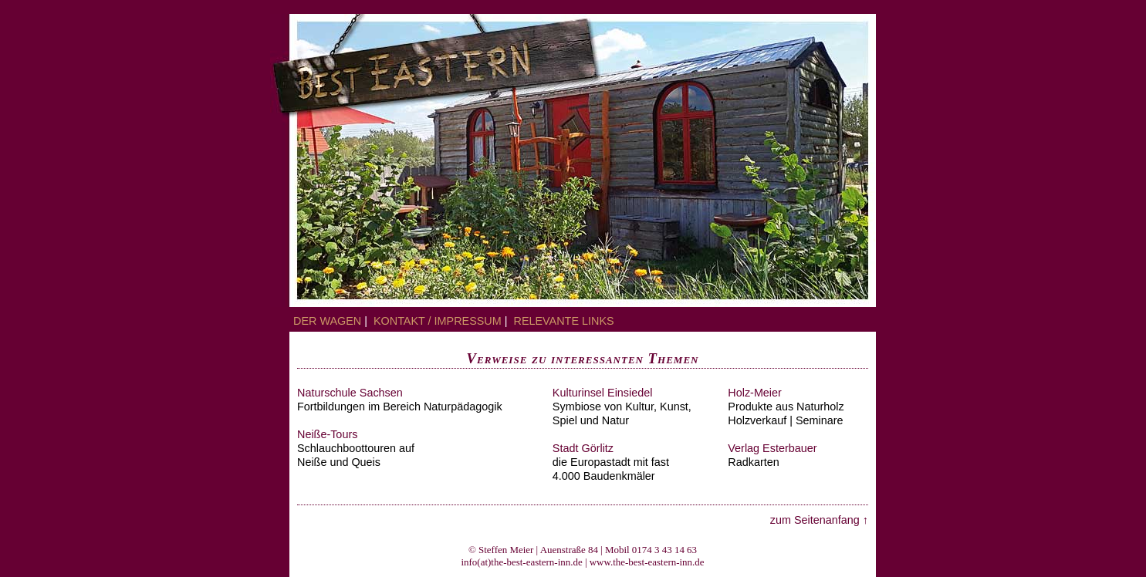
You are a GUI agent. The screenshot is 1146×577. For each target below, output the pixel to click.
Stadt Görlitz (583, 448)
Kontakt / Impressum (442, 321)
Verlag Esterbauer (772, 448)
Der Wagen (327, 321)
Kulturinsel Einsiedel (603, 392)
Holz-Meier (755, 392)
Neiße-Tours (327, 434)
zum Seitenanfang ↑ (819, 520)
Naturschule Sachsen (350, 392)
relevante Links (564, 321)
